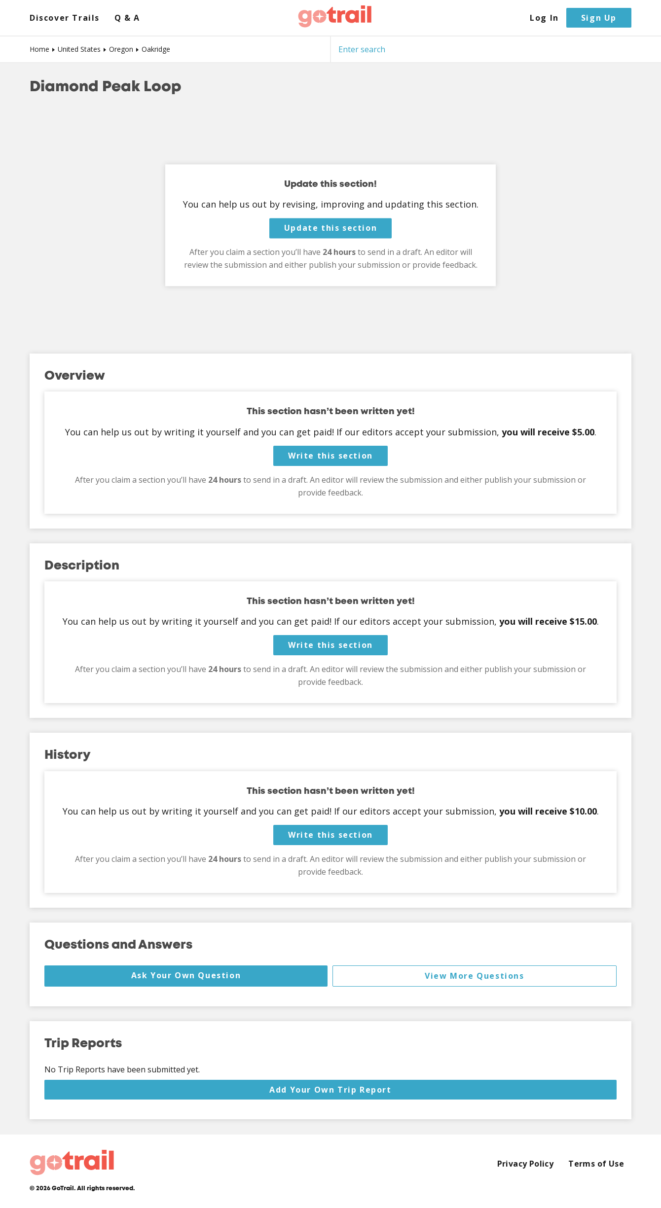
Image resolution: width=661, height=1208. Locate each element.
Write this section (330, 455)
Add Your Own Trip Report (330, 1089)
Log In (544, 18)
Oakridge (156, 49)
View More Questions (474, 975)
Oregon (121, 49)
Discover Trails (65, 18)
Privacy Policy (525, 1164)
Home (39, 49)
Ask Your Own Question (186, 975)
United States (79, 49)
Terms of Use (596, 1164)
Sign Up (599, 17)
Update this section (330, 228)
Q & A (127, 18)
